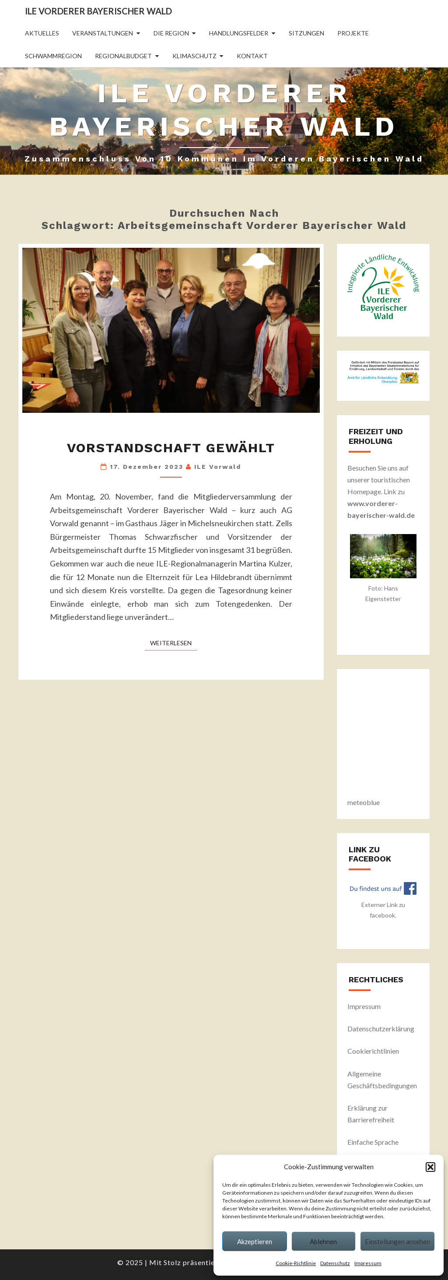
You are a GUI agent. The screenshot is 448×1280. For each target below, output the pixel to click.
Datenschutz (335, 1263)
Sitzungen (306, 33)
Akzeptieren (254, 1241)
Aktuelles (42, 33)
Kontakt (252, 56)
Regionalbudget (123, 56)
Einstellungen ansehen (397, 1241)
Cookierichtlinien (373, 1051)
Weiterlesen (173, 642)
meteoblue (363, 802)
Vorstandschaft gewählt (171, 447)
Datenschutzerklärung (380, 1028)
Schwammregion (53, 56)
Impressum (368, 1263)
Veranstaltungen (102, 33)
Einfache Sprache (373, 1142)
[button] (430, 1167)
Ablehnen (323, 1241)
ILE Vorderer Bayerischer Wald (98, 11)
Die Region (171, 33)
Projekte (353, 33)
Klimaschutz (194, 56)
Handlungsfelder (238, 33)
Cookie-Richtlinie (296, 1263)
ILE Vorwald (217, 466)
